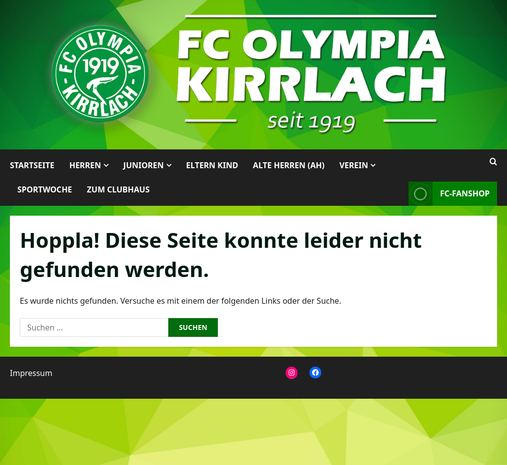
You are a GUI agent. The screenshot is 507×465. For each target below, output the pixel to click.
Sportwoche (44, 189)
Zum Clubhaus (118, 189)
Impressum (31, 373)
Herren (85, 165)
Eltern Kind (212, 165)
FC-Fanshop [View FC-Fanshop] (449, 194)
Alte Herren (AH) (289, 165)
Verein (353, 165)
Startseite (32, 165)
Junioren (143, 165)
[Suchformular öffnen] (493, 161)
